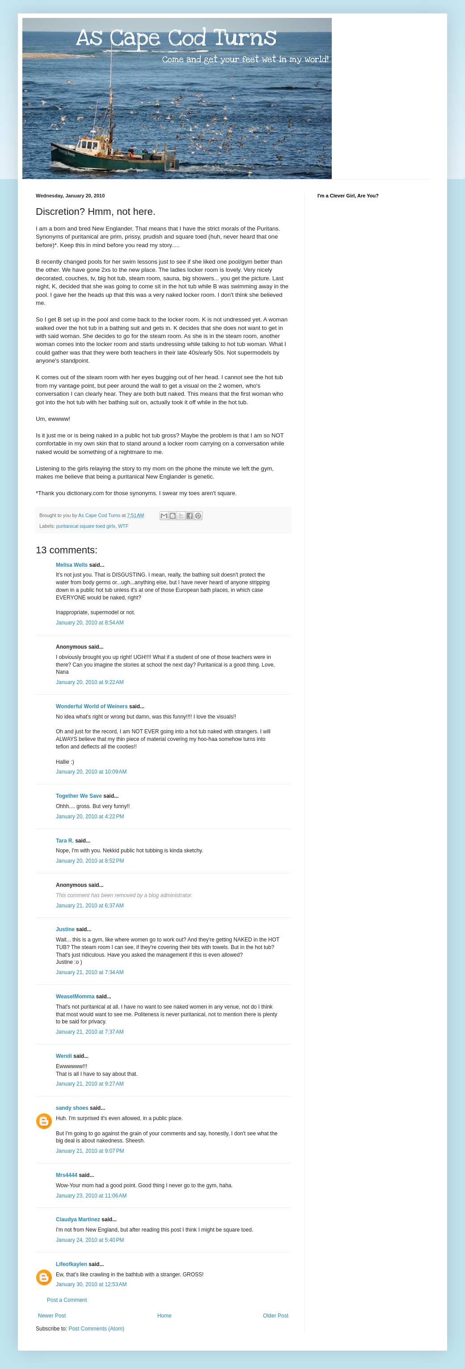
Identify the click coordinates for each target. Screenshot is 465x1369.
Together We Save (79, 796)
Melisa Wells (72, 565)
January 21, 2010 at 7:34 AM (90, 972)
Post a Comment (67, 1300)
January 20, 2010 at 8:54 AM (90, 623)
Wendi (64, 1056)
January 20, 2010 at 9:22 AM (90, 682)
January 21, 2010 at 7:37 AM (90, 1032)
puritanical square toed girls (85, 526)
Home (164, 1316)
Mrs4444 (66, 1175)
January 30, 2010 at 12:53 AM (91, 1284)
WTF (123, 526)
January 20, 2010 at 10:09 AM (91, 772)
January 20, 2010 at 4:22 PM (90, 816)
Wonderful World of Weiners (92, 706)
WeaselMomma (75, 996)
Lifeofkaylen (71, 1264)
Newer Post (52, 1316)
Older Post (275, 1316)
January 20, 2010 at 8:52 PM (90, 861)
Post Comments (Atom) (96, 1329)
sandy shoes (72, 1108)
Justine (65, 929)
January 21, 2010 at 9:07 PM (90, 1151)
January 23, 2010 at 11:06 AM (91, 1196)
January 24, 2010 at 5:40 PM (90, 1240)
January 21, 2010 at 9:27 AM (90, 1084)
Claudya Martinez (78, 1219)
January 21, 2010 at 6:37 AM (90, 906)
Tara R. (65, 841)
